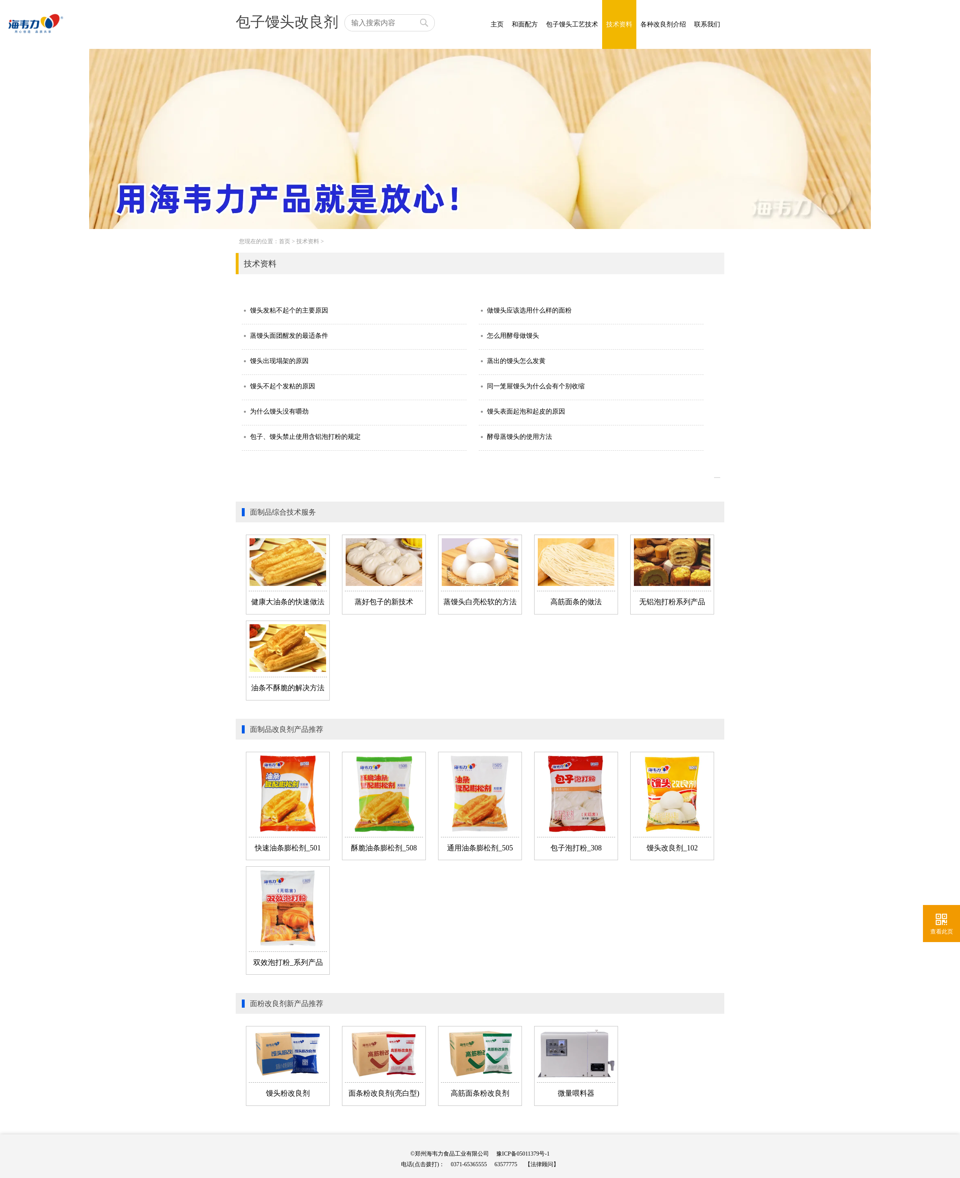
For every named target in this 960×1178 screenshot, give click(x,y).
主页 (497, 24)
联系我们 (707, 24)
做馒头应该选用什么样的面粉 (529, 310)
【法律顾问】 (542, 1164)
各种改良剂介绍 (663, 24)
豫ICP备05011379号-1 (523, 1154)
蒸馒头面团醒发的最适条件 (289, 335)
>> (717, 477)
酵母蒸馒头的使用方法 (519, 436)
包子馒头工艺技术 (572, 24)
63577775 (506, 1164)
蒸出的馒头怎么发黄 (516, 360)
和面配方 (525, 24)
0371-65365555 (469, 1164)
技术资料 (619, 24)
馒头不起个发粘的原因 (282, 386)
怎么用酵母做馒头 (513, 335)
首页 (284, 241)
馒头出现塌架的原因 (279, 360)
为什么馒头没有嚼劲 (279, 411)
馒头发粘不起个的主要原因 (289, 310)
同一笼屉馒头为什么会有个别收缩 (536, 386)
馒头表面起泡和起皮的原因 (526, 411)
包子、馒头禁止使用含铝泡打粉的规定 (305, 436)
